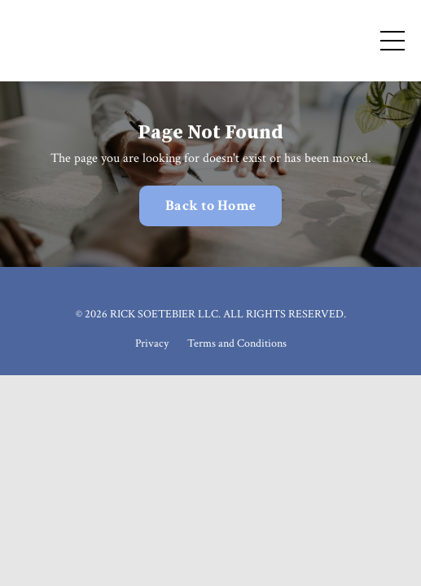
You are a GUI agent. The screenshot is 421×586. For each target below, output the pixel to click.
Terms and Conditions (237, 343)
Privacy (152, 343)
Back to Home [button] (210, 205)
